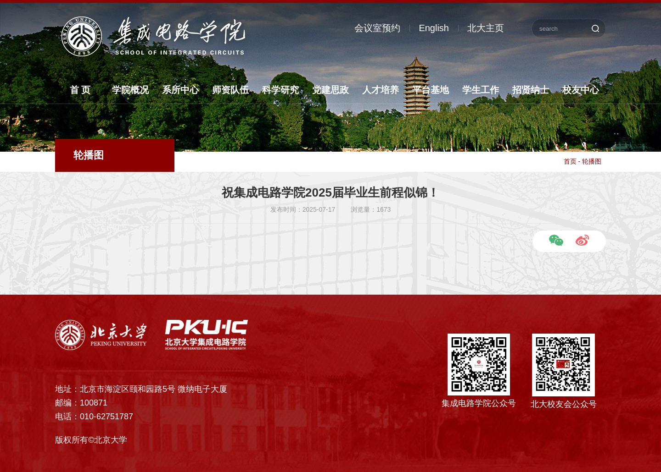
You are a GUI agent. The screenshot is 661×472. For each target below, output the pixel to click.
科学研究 (280, 90)
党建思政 (330, 90)
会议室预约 (377, 28)
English (434, 28)
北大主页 (485, 28)
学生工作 (480, 90)
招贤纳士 (530, 90)
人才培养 (380, 90)
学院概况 (130, 90)
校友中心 (580, 90)
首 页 (80, 90)
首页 (570, 161)
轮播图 (591, 161)
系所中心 (180, 90)
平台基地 (430, 90)
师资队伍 (230, 90)
